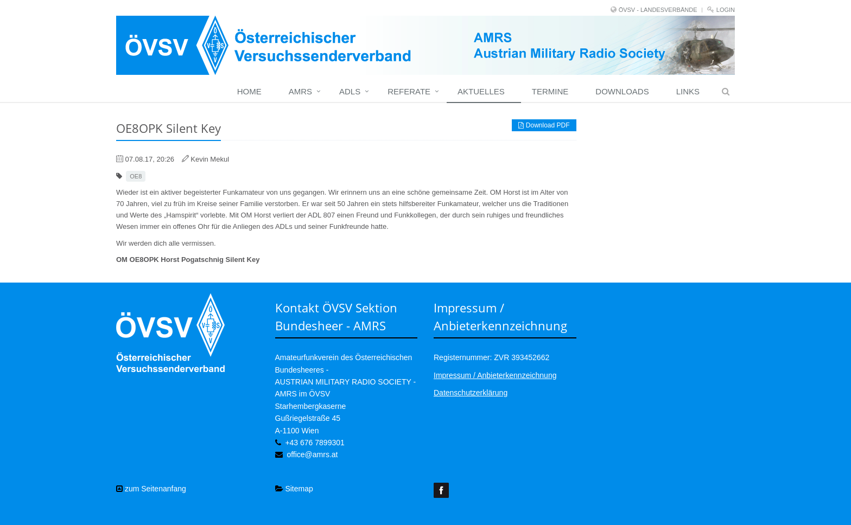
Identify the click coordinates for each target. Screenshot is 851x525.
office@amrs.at (312, 454)
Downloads (622, 91)
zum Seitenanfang (151, 488)
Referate (409, 91)
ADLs (349, 91)
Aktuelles (481, 91)
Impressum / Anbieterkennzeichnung (495, 375)
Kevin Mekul (209, 159)
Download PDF (543, 125)
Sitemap (294, 488)
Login (725, 10)
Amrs (300, 91)
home (249, 91)
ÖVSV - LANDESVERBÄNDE (658, 10)
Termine (550, 91)
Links (688, 91)
